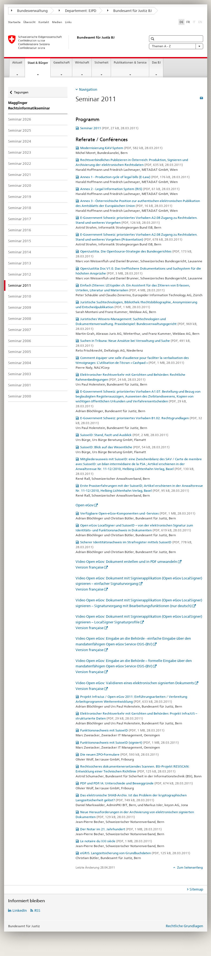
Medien (57, 22)
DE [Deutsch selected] (181, 22)
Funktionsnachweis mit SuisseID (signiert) (129, 742)
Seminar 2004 (19, 363)
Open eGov (84, 505)
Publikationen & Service (130, 62)
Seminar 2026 (19, 119)
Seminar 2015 (19, 241)
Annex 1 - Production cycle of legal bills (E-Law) (135, 177)
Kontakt (43, 22)
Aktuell (17, 62)
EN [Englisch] (200, 22)
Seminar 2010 (19, 296)
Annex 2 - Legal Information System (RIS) (130, 189)
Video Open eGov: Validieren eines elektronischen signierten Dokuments (135, 683)
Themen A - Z (176, 46)
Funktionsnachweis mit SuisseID (122, 730)
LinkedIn (19, 910)
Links (68, 22)
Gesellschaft (61, 62)
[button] (153, 39)
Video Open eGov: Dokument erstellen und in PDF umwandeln (126, 561)
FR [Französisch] (188, 22)
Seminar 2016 (19, 230)
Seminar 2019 (19, 196)
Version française (89, 567)
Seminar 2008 (19, 318)
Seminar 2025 (19, 130)
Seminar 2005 (19, 351)
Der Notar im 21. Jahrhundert (121, 829)
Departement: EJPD (77, 10)
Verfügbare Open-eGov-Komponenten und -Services (137, 513)
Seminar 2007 (19, 329)
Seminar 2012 (19, 274)
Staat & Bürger (39, 64)
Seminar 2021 (19, 174)
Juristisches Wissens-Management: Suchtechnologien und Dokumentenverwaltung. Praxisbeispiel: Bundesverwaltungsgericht (136, 324)
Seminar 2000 (19, 396)
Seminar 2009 (19, 307)
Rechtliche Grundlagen (184, 926)
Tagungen (21, 90)
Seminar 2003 (19, 374)
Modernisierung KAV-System (121, 148)
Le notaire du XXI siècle (116, 841)
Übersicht (29, 22)
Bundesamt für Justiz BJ (129, 10)
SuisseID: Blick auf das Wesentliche (125, 447)
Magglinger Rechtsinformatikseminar (29, 105)
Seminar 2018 (19, 208)
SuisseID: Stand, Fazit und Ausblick (124, 435)
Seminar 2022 (19, 163)
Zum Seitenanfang (189, 867)
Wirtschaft (82, 62)
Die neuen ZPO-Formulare (119, 754)
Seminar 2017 (19, 219)
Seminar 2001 (19, 385)
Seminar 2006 (19, 341)
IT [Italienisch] (194, 22)
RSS (37, 910)
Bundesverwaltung (29, 10)
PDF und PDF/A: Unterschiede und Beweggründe (136, 783)
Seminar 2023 (19, 152)
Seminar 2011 (109, 128)
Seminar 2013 (19, 263)
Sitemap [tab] (196, 889)
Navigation (88, 89)
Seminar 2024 (19, 141)
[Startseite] (71, 42)
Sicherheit (101, 62)
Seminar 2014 (19, 252)
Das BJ (156, 62)
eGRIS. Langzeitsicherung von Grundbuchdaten (135, 853)
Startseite (14, 22)
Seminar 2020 (19, 185)
